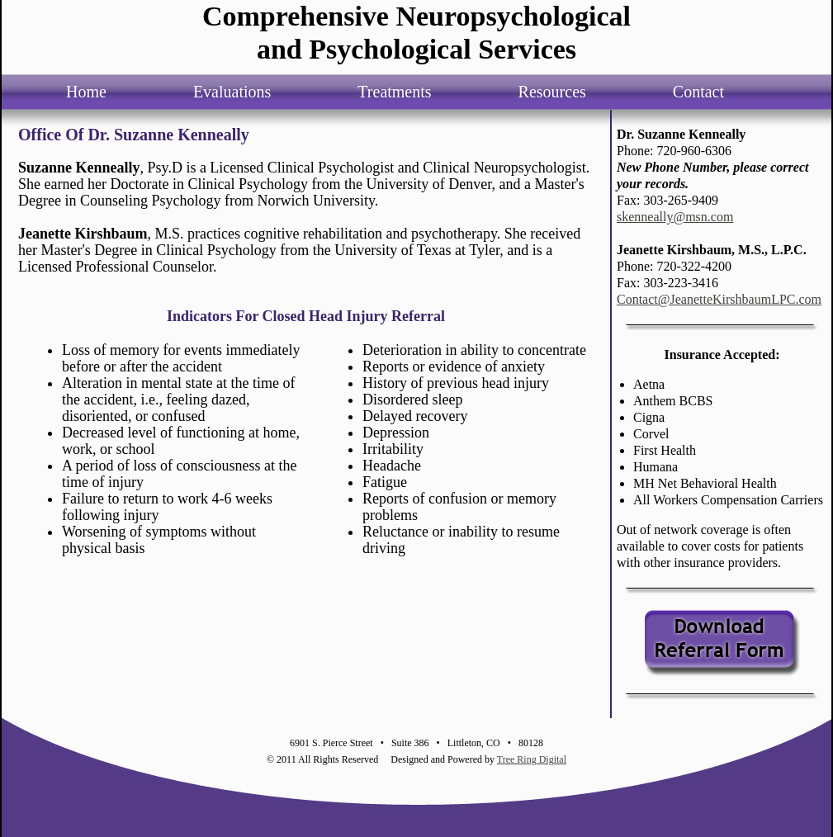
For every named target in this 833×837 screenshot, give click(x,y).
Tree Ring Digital (531, 759)
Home (86, 92)
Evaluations (232, 92)
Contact (698, 92)
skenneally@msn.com (675, 217)
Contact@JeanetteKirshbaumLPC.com (719, 299)
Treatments (394, 92)
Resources (552, 92)
